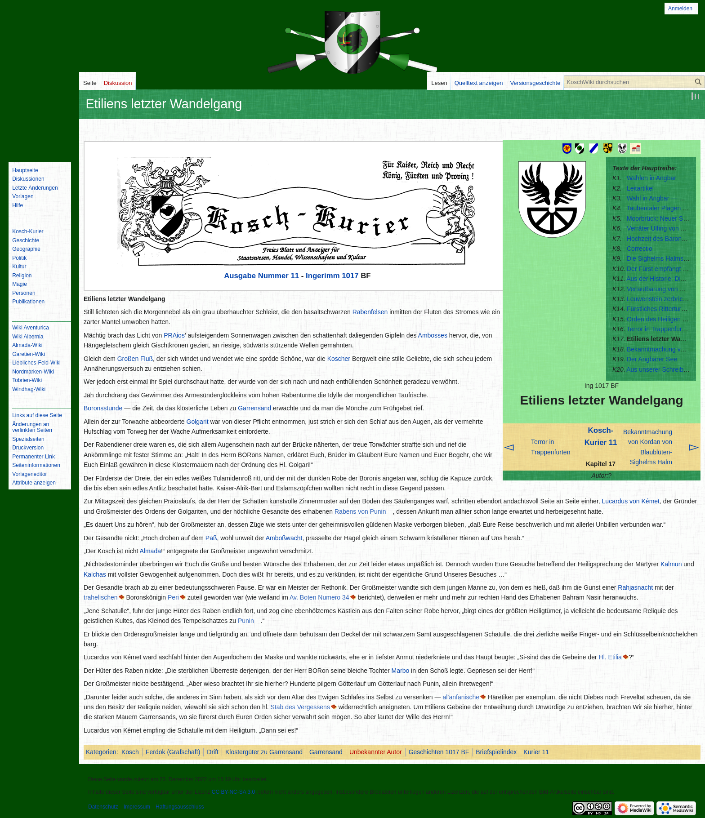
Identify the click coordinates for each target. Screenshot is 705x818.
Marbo (401, 670)
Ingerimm (323, 275)
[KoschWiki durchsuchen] (634, 82)
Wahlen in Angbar (651, 178)
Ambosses (432, 335)
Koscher (338, 358)
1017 (350, 275)
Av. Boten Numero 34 (319, 597)
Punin (246, 620)
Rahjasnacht (635, 587)
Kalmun (671, 564)
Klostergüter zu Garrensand (264, 752)
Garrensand (254, 408)
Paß (211, 538)
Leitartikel (640, 188)
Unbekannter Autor (375, 752)
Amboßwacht (284, 538)
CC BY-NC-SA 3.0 (233, 792)
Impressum (137, 807)
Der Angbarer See (652, 359)
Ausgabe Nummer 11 (261, 275)
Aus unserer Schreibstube (662, 369)
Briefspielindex (496, 752)
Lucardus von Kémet (631, 501)
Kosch (130, 752)
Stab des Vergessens (300, 707)
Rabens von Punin (360, 511)
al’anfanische (460, 697)
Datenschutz (103, 807)
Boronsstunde (103, 408)
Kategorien (101, 752)
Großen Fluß (135, 358)
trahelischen (101, 597)
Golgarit (198, 421)
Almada (150, 551)
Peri (173, 597)
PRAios (174, 335)
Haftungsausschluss (180, 807)
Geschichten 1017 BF (439, 752)
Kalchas (95, 574)
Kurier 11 (536, 752)
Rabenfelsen (370, 312)
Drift (213, 752)
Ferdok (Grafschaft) (173, 752)
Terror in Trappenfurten (659, 329)
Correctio (639, 248)
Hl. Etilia (610, 657)
